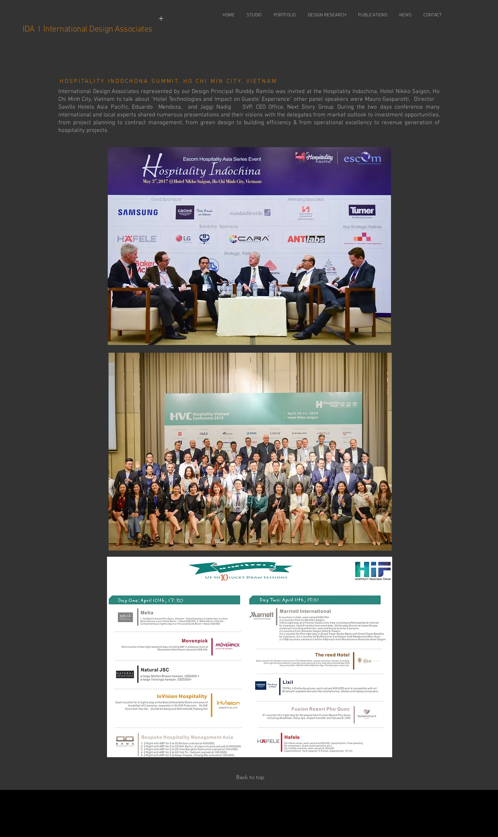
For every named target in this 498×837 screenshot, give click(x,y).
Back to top (250, 777)
